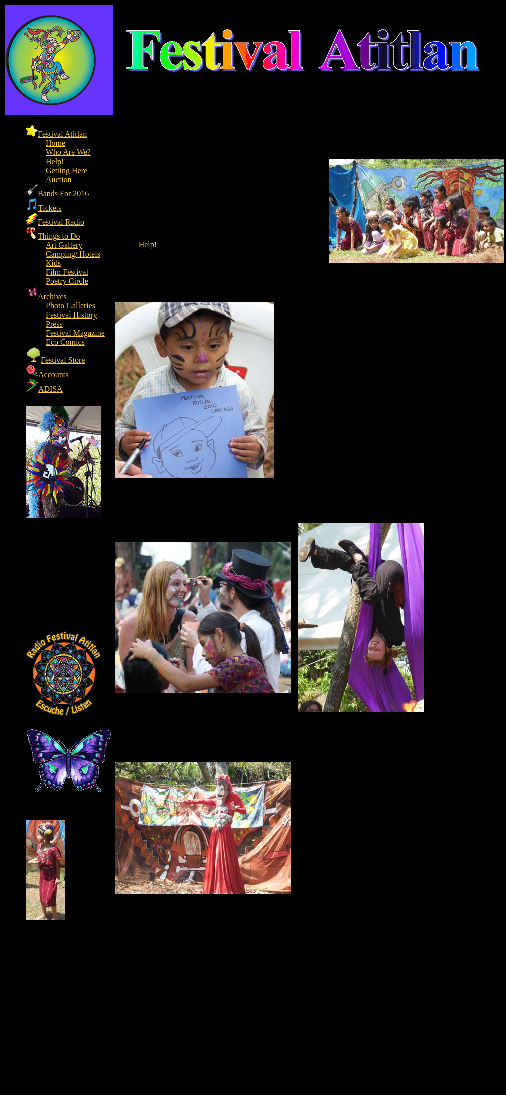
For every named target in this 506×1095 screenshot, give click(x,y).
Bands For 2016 (57, 193)
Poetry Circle (67, 281)
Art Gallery (64, 245)
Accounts (47, 374)
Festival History (71, 314)
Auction (59, 179)
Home (55, 143)
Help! (55, 161)
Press (54, 324)
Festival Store (55, 360)
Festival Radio (55, 222)
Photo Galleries (70, 305)
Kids (53, 263)
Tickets (44, 208)
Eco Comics (65, 342)
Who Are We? (68, 152)
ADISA (44, 389)
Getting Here (66, 170)
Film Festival (67, 272)
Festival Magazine (75, 333)
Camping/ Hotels (73, 254)
